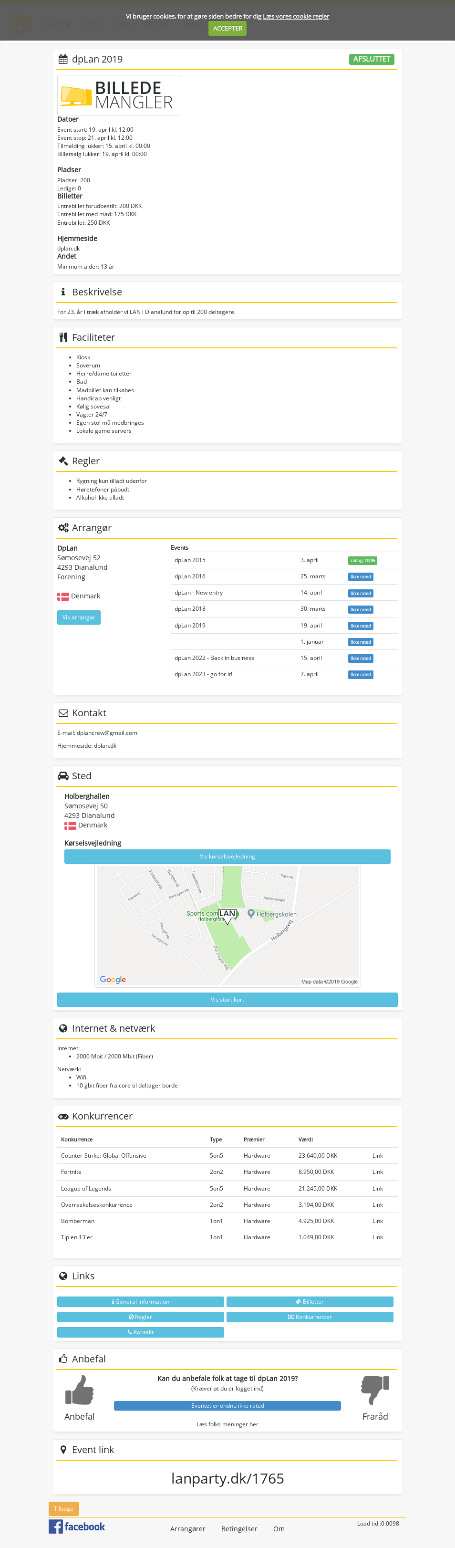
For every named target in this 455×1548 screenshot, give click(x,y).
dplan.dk (68, 248)
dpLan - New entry (199, 592)
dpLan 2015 (190, 560)
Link (377, 1155)
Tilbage (63, 1509)
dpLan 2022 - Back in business (214, 658)
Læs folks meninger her (227, 1424)
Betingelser (239, 1528)
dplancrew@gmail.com (107, 733)
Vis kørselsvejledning (227, 856)
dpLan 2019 (190, 625)
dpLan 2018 (190, 609)
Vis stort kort (227, 999)
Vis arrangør (78, 617)
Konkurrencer (310, 1317)
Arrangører (188, 1528)
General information (140, 1301)
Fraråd (375, 1416)
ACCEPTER (227, 28)
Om (279, 1528)
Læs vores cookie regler (296, 16)
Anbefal (79, 1416)
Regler (140, 1317)
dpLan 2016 (190, 576)
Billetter (310, 1301)
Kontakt (141, 1332)
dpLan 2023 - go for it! (203, 674)
